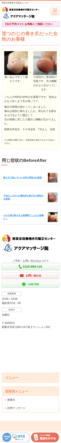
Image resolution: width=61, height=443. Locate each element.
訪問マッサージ (16, 408)
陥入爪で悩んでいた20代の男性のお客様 (22, 177)
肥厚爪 (11, 400)
